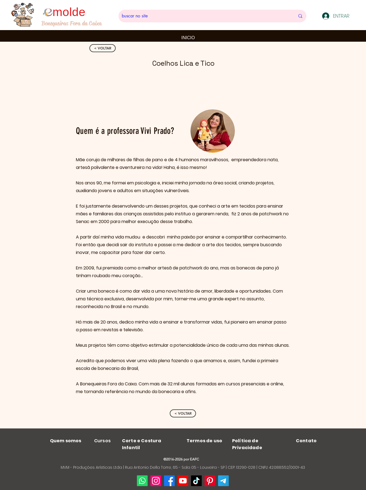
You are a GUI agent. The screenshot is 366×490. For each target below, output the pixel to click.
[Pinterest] (210, 480)
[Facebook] (169, 480)
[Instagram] (155, 480)
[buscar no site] (204, 16)
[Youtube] (182, 480)
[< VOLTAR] (102, 48)
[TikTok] (196, 480)
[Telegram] (223, 480)
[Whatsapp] (142, 480)
